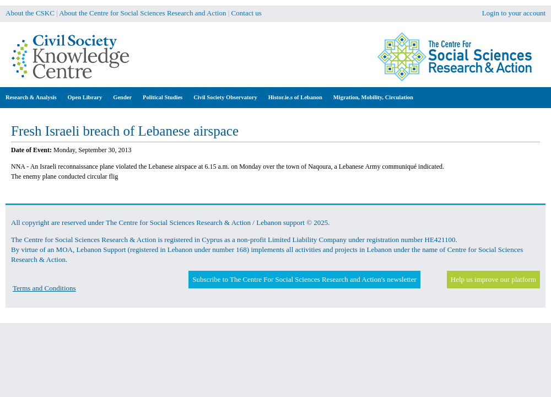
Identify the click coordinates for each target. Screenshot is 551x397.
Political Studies (162, 97)
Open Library (85, 97)
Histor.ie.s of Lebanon (295, 97)
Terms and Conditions (44, 288)
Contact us (246, 13)
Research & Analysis (31, 97)
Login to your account (513, 13)
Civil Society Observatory (225, 97)
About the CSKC (30, 13)
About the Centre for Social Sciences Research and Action (142, 13)
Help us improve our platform (493, 279)
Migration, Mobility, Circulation (373, 97)
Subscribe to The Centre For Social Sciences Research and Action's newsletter (304, 279)
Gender (122, 97)
